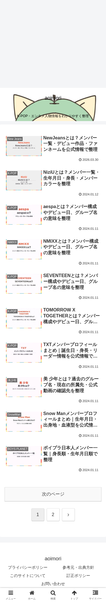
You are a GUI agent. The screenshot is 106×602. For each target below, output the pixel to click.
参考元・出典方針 (78, 567)
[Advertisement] (47, 44)
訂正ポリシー (78, 575)
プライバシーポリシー (27, 567)
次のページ (53, 494)
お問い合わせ (53, 583)
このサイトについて (28, 575)
